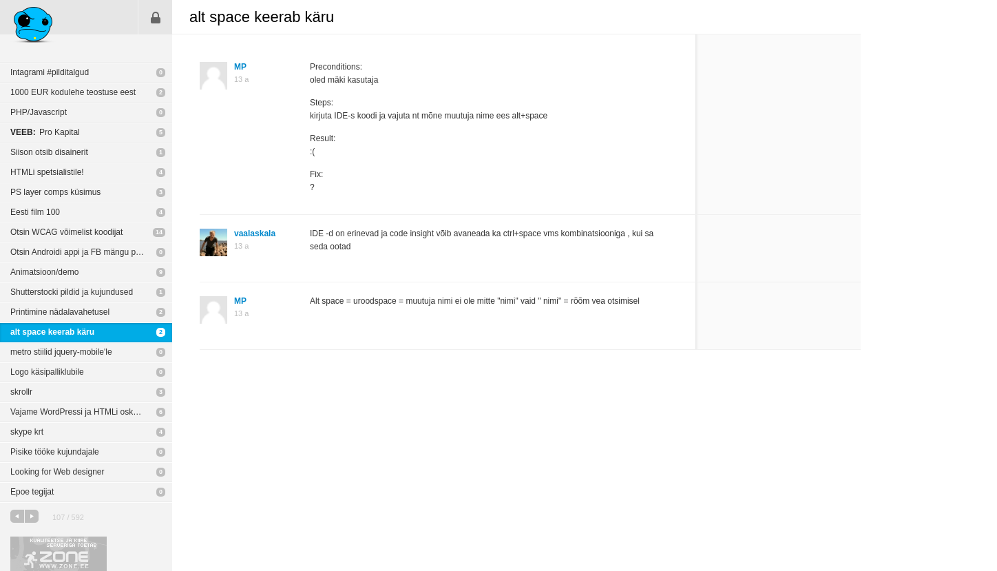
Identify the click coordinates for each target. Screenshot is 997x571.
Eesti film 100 (35, 212)
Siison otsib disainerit (49, 152)
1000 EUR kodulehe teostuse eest (73, 92)
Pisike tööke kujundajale (54, 452)
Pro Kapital (45, 132)
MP (240, 67)
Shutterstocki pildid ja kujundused (71, 292)
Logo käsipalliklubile (47, 372)
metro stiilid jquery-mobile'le (61, 352)
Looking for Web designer (57, 472)
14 (159, 232)
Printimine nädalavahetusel (59, 312)
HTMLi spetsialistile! (47, 172)
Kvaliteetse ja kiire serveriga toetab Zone (58, 554)
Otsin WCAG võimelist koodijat (66, 232)
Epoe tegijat (32, 492)
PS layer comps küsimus (55, 192)
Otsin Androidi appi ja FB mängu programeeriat (91, 252)
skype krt (26, 432)
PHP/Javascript (38, 112)
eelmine (17, 516)
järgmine (32, 516)
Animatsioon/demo (44, 272)
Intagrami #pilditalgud (49, 72)
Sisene (155, 17)
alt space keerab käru (52, 332)
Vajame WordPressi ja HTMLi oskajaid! (81, 412)
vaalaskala (254, 233)
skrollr (21, 392)
